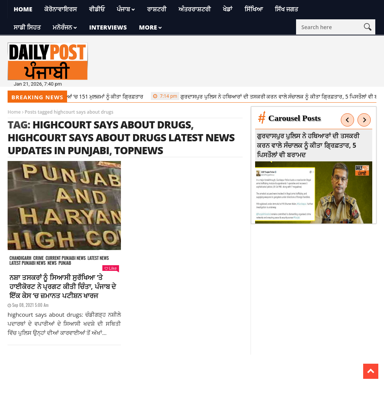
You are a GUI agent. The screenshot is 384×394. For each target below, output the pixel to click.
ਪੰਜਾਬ (123, 9)
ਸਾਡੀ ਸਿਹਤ (27, 27)
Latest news (98, 258)
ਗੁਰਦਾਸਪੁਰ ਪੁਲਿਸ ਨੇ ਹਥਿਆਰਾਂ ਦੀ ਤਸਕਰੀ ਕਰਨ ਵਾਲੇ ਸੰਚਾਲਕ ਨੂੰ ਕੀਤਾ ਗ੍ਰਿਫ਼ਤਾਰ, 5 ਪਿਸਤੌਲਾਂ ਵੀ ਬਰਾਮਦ (309, 145)
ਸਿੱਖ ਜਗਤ (286, 9)
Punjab (64, 263)
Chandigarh (20, 258)
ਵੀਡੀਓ (97, 9)
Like (111, 268)
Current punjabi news (65, 258)
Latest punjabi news (27, 263)
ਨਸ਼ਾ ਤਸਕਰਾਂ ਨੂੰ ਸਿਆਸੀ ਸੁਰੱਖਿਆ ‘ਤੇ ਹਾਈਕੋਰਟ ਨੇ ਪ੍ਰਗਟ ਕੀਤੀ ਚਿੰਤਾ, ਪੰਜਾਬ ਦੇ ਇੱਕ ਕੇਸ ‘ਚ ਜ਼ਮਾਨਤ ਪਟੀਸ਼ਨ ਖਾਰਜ (62, 286)
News (51, 263)
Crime (38, 258)
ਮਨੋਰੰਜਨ (62, 27)
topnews (138, 150)
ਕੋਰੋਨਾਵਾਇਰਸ (60, 9)
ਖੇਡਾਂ (227, 9)
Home (23, 9)
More (148, 27)
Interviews (108, 27)
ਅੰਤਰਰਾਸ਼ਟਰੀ (195, 9)
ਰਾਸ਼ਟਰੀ (156, 9)
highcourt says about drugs (111, 124)
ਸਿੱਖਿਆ (254, 9)
